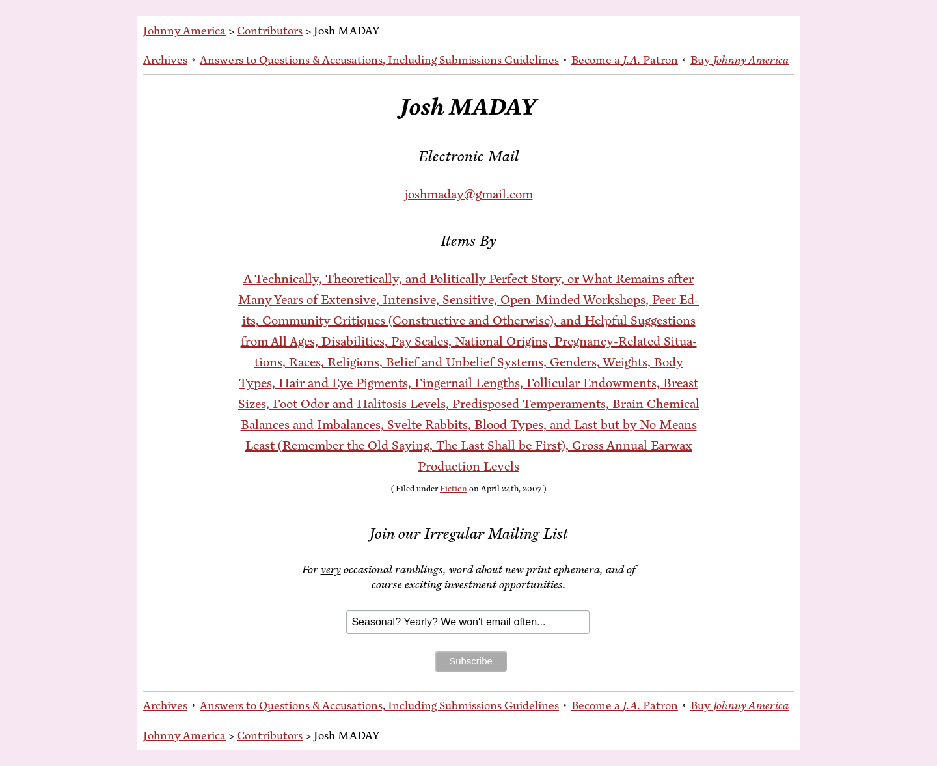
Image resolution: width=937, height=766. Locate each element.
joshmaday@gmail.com (469, 194)
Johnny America (184, 30)
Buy (739, 60)
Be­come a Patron (624, 60)
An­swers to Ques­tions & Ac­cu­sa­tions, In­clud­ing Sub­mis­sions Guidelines (379, 60)
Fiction (453, 489)
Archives (165, 60)
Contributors (270, 30)
